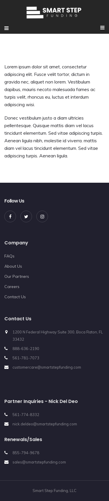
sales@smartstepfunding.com (39, 462)
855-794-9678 (25, 452)
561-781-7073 (25, 358)
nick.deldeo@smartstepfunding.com (44, 424)
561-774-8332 (25, 414)
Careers (11, 286)
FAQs (9, 256)
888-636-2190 (25, 348)
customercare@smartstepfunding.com (46, 367)
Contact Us (15, 296)
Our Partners (16, 276)
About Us (13, 266)
